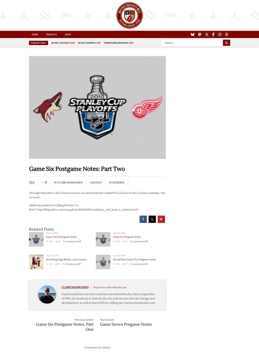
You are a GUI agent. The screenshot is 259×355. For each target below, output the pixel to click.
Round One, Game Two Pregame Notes (134, 259)
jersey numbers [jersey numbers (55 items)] (89, 42)
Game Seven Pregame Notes (126, 324)
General (118, 182)
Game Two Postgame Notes (61, 237)
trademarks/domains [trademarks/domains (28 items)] (118, 42)
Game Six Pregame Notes (127, 237)
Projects (51, 34)
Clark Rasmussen (70, 182)
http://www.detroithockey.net (110, 287)
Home (35, 34)
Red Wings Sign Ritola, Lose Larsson (66, 259)
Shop (68, 34)
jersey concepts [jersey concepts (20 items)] (63, 42)
